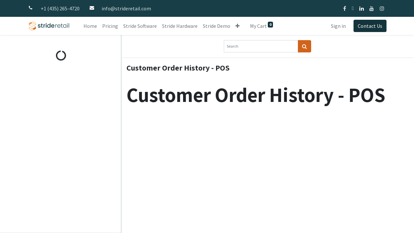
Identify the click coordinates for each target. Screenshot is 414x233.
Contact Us (370, 26)
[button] (237, 25)
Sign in (338, 26)
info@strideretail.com (126, 8)
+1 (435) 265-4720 (60, 8)
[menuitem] (90, 25)
